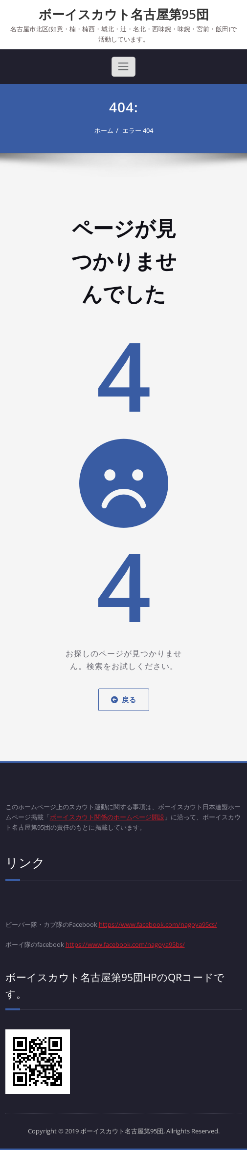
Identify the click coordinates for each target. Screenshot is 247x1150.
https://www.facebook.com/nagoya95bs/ (125, 944)
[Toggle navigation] (123, 66)
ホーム (103, 130)
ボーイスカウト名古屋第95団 (124, 14)
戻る (123, 699)
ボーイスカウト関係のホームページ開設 (107, 817)
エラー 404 (137, 130)
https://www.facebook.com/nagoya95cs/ (158, 924)
